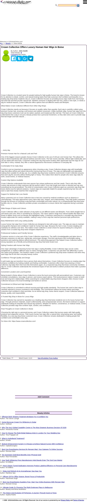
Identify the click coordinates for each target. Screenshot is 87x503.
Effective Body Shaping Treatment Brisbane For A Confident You (25, 417)
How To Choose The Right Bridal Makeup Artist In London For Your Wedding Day (31, 433)
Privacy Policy (65, 500)
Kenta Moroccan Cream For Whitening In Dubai (19, 422)
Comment (14, 54)
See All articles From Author (48, 358)
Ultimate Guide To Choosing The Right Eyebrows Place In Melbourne (28, 487)
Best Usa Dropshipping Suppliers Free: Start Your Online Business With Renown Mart (34, 482)
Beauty (8, 43)
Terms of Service (78, 500)
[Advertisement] (43, 24)
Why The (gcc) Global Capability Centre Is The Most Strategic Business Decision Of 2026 (34, 427)
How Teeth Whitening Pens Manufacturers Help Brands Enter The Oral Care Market (32, 460)
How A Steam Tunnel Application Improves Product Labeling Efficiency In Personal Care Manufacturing (40, 466)
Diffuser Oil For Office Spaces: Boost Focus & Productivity (24, 476)
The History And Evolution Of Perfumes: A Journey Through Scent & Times (30, 493)
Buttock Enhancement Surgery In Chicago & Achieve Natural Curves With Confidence (33, 444)
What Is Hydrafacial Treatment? (13, 438)
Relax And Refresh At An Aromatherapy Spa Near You (22, 471)
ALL (1, 43)
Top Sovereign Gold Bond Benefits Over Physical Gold (21, 455)
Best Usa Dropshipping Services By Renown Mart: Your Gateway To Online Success (32, 449)
